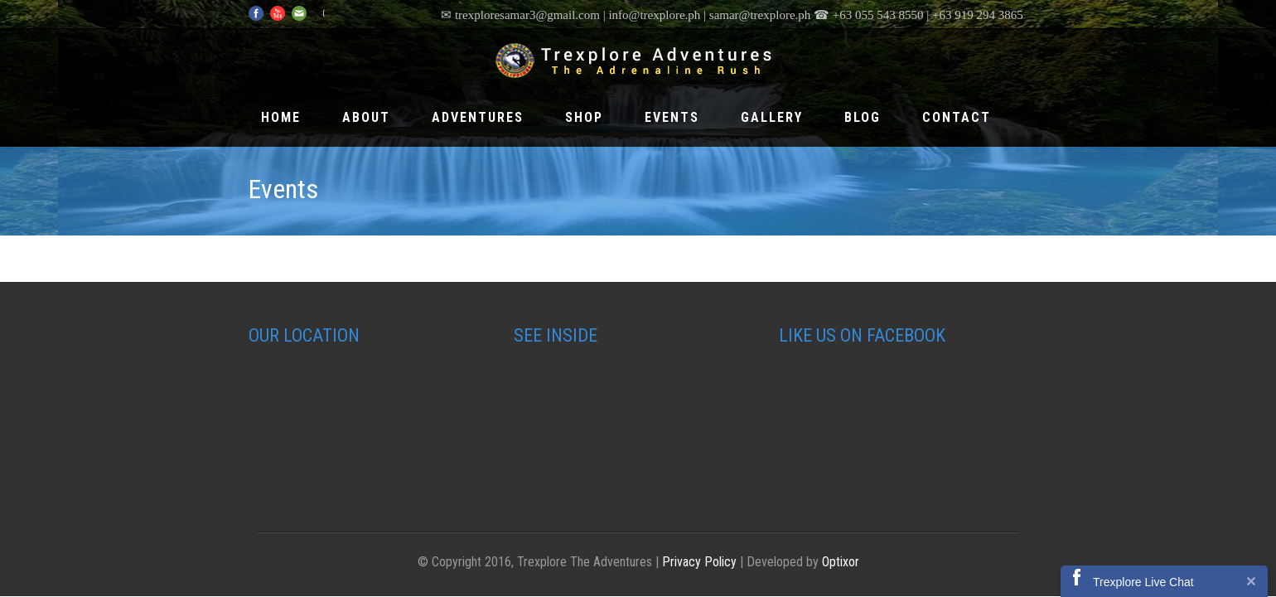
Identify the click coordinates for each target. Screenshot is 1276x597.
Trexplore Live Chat (1143, 582)
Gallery (772, 117)
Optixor (840, 562)
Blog (862, 117)
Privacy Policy (699, 562)
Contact (956, 117)
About (366, 117)
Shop (584, 117)
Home (281, 117)
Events (672, 117)
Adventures (478, 117)
